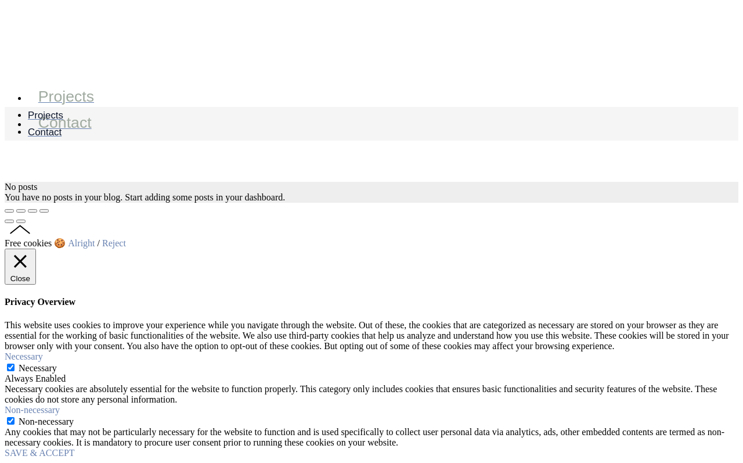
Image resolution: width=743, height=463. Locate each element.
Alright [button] (81, 243)
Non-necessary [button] (32, 410)
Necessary (38, 368)
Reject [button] (114, 243)
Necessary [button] (24, 356)
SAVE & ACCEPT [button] (40, 453)
